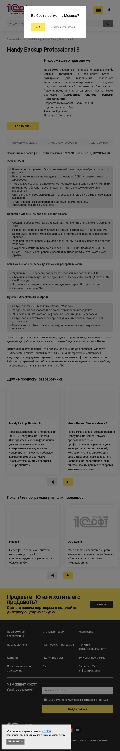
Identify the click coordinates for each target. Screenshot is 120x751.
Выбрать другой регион (63, 27)
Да (38, 27)
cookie (46, 731)
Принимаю (15, 741)
